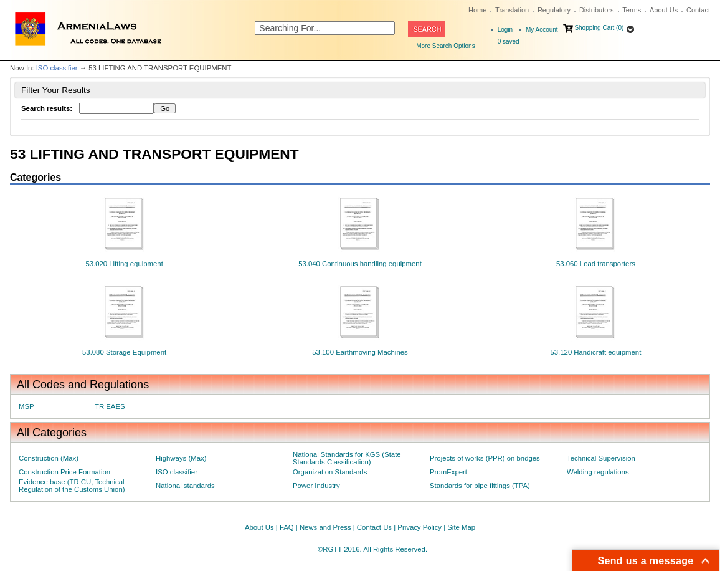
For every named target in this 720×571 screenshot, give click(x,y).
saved (508, 41)
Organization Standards (330, 472)
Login (505, 29)
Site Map (461, 527)
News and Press (325, 527)
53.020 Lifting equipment (124, 263)
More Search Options (445, 45)
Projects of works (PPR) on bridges (485, 458)
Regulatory (554, 10)
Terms (631, 10)
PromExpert (448, 472)
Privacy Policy (419, 527)
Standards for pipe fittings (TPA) (480, 485)
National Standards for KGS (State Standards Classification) (347, 458)
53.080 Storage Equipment (124, 352)
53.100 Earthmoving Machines (359, 352)
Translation (512, 10)
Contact (698, 10)
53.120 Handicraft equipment (595, 352)
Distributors (596, 10)
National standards (185, 485)
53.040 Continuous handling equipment (360, 263)
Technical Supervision (601, 458)
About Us (664, 10)
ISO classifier (57, 68)
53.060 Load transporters (595, 263)
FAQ (287, 527)
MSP (26, 406)
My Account (542, 29)
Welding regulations (598, 472)
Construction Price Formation (64, 472)
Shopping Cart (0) (598, 27)
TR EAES (110, 406)
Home (477, 10)
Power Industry (316, 485)
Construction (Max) (48, 458)
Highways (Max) (181, 458)
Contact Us (374, 527)
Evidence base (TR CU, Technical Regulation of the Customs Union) (72, 485)
